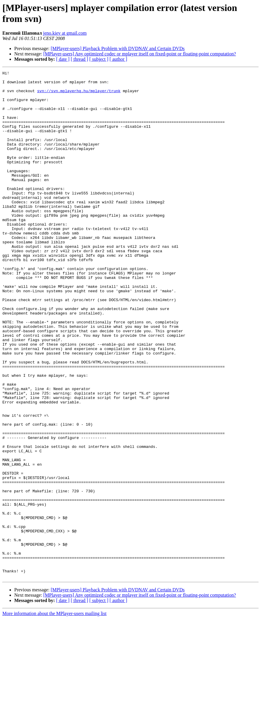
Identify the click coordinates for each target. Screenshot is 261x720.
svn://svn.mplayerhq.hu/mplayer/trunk (79, 95)
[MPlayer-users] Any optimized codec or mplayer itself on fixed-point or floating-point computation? (139, 53)
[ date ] (62, 59)
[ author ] (118, 59)
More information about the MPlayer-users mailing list (54, 714)
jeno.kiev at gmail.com (65, 33)
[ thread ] (79, 59)
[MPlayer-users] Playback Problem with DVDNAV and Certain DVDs (118, 48)
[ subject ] (98, 59)
